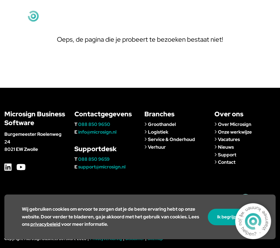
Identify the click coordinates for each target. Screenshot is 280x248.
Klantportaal (169, 8)
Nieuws (214, 20)
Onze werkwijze (233, 132)
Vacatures (227, 139)
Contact (266, 20)
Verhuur (155, 147)
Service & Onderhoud (169, 139)
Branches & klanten (147, 20)
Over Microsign (232, 124)
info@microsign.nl (256, 8)
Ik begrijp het (233, 217)
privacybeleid (45, 224)
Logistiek (156, 132)
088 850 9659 (94, 159)
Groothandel (160, 124)
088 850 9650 (94, 124)
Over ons (188, 20)
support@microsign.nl (102, 167)
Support (239, 20)
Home (143, 8)
